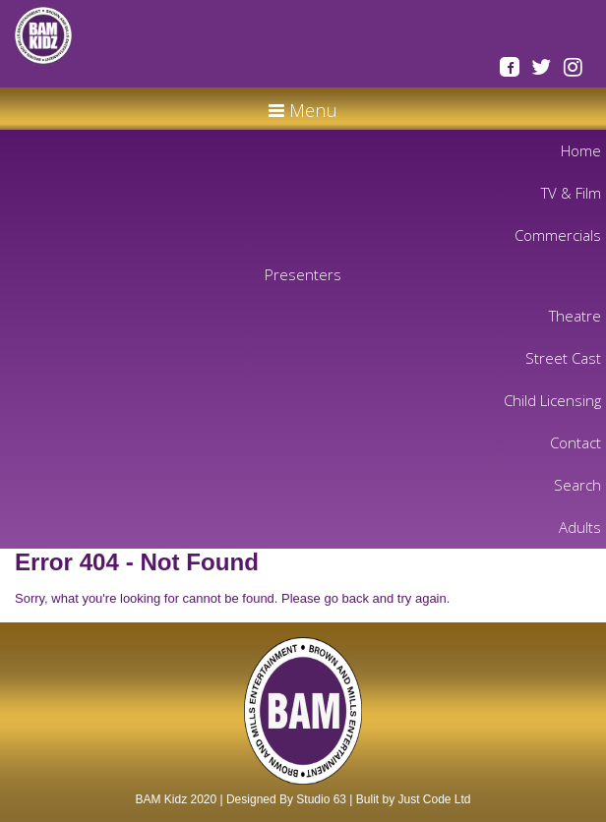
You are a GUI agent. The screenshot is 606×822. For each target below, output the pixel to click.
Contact (575, 442)
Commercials (558, 235)
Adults (580, 527)
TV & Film (571, 193)
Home (581, 150)
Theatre (575, 315)
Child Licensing (552, 400)
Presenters (303, 274)
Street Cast (563, 358)
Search (577, 485)
